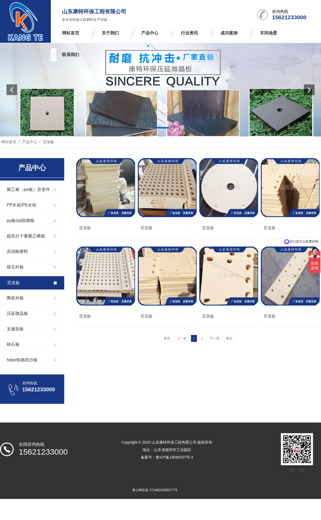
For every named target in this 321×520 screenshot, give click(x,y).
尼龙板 (48, 142)
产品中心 (29, 142)
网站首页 (8, 142)
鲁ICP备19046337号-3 (174, 457)
